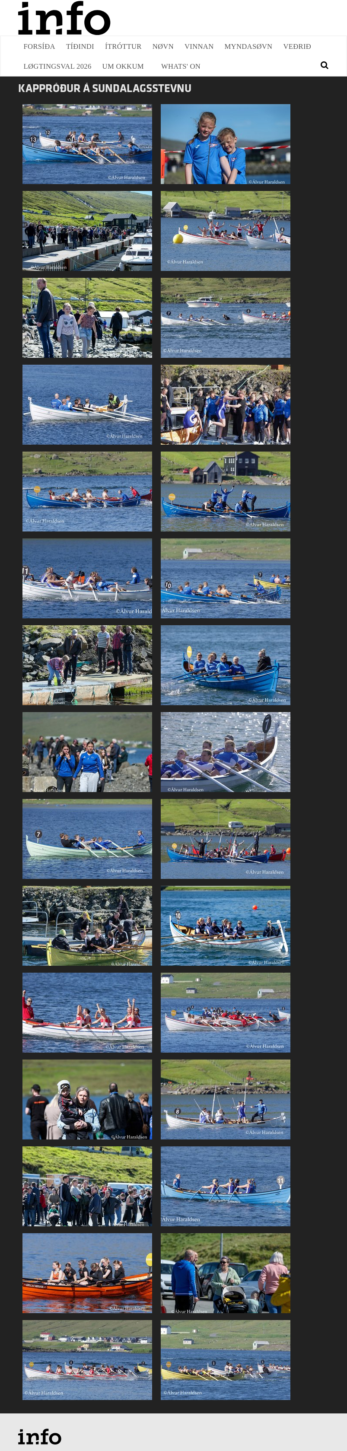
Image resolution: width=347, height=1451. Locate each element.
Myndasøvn (249, 46)
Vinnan (199, 46)
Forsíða (39, 46)
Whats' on (181, 66)
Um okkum (123, 66)
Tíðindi (80, 46)
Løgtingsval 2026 (58, 66)
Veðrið (297, 46)
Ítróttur (123, 46)
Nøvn (163, 46)
